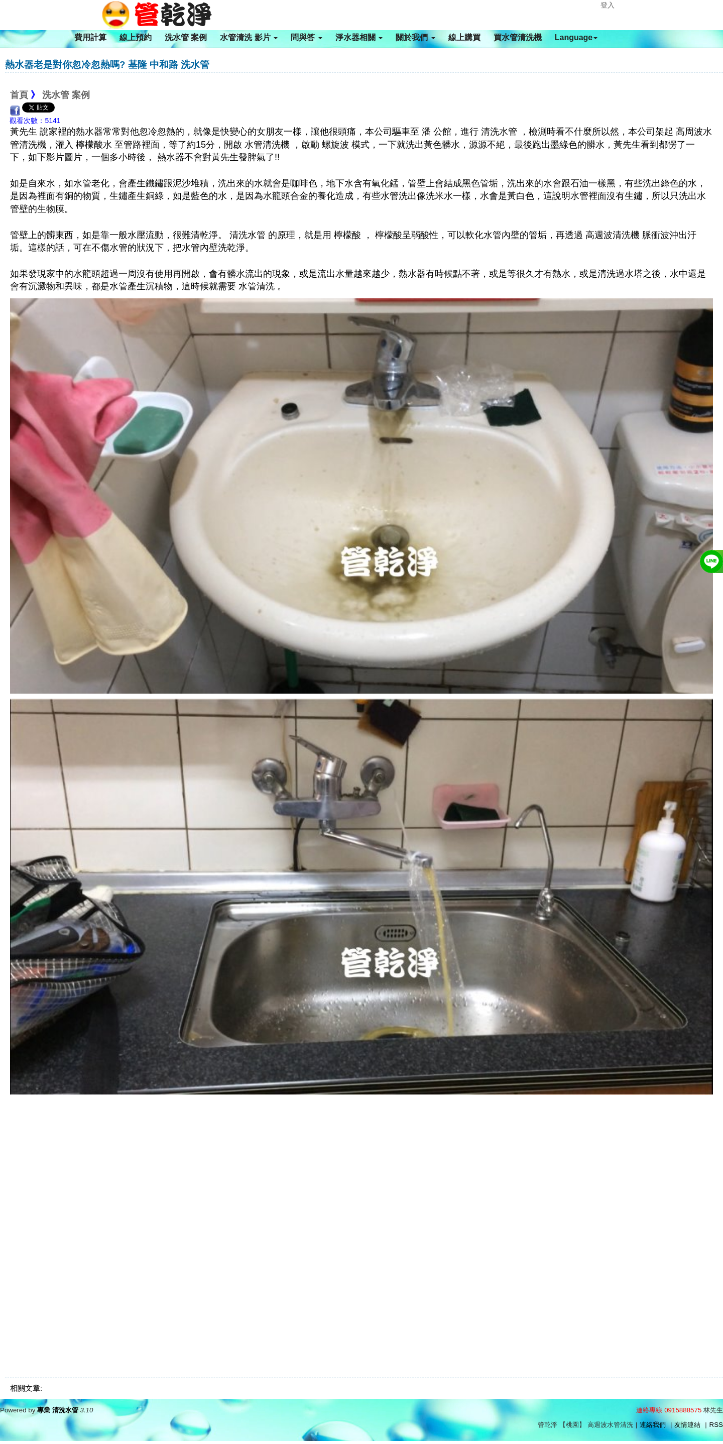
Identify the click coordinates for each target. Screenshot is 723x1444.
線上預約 (135, 37)
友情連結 (687, 1424)
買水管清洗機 (518, 37)
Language (576, 37)
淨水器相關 (359, 37)
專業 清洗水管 (57, 1410)
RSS (716, 1424)
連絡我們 (653, 1424)
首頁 (19, 95)
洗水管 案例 (186, 37)
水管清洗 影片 (249, 37)
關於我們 (415, 37)
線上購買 (464, 37)
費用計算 (90, 37)
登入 (607, 5)
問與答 (306, 37)
